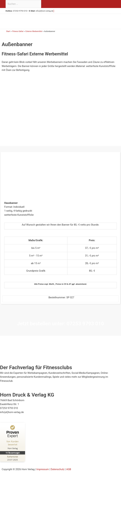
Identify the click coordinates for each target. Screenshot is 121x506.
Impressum (42, 471)
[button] (55, 11)
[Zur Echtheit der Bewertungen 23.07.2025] (12, 460)
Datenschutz (57, 471)
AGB (68, 471)
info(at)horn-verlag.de (45, 11)
